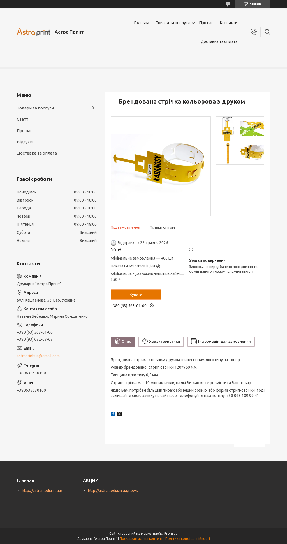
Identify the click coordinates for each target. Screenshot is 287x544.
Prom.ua (171, 533)
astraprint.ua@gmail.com (38, 356)
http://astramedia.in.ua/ (42, 490)
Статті (23, 119)
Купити (136, 294)
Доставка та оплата (219, 41)
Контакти (228, 22)
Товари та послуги (173, 22)
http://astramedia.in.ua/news (113, 490)
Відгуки (25, 141)
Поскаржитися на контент (141, 538)
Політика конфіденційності (187, 538)
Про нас (206, 22)
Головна (141, 22)
